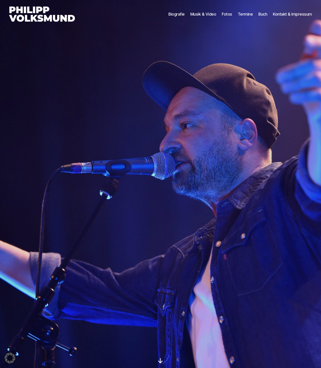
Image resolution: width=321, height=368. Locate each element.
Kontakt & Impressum (292, 15)
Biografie (176, 15)
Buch (262, 15)
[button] (10, 358)
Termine (245, 15)
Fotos (227, 15)
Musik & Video (203, 15)
